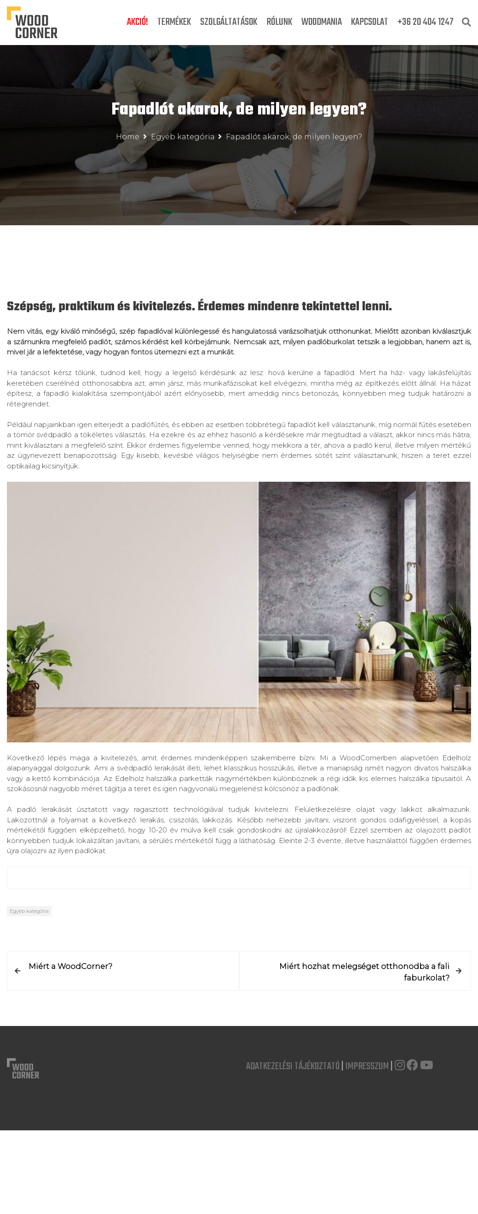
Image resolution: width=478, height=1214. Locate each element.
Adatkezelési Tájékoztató (293, 1066)
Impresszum (367, 1066)
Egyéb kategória (29, 911)
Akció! (137, 22)
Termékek (174, 22)
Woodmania (321, 22)
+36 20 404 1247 (425, 22)
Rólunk (279, 22)
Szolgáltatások (228, 22)
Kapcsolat (369, 22)
